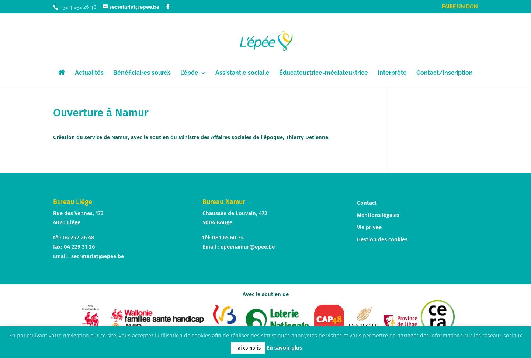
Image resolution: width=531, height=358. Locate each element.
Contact (367, 203)
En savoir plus (284, 347)
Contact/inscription (444, 73)
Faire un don (460, 7)
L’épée (189, 73)
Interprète (392, 73)
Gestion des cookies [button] (382, 239)
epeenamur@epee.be (248, 246)
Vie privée (369, 227)
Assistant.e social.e (242, 73)
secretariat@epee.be (97, 256)
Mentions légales (378, 215)
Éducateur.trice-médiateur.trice (323, 73)
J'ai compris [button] (248, 348)
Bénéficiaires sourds (142, 73)
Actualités (89, 73)
